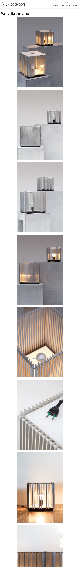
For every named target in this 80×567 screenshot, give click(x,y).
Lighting (62, 5)
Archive (68, 5)
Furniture (56, 5)
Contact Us (75, 5)
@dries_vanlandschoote (73, 3)
